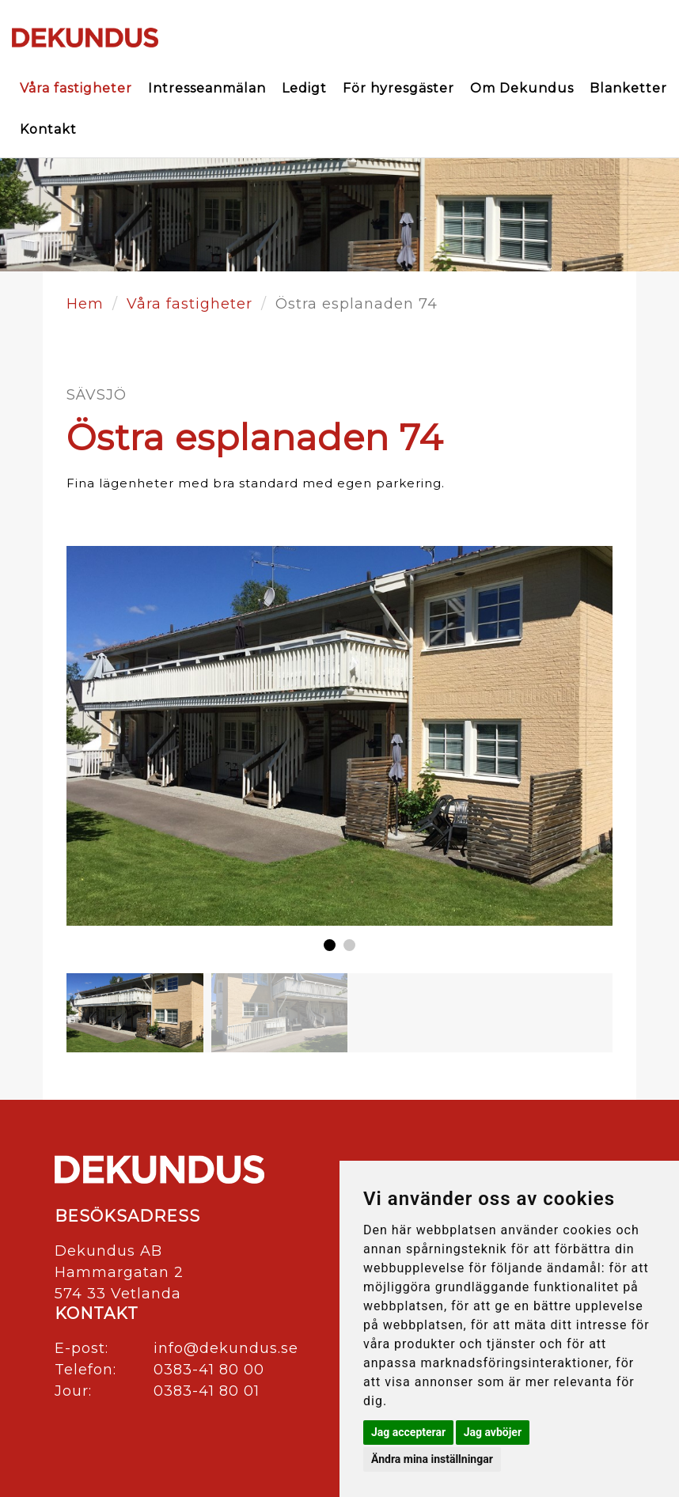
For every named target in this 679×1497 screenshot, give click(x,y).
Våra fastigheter (76, 88)
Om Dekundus (522, 88)
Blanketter (628, 88)
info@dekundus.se (226, 1348)
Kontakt (48, 129)
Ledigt (304, 88)
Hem (85, 304)
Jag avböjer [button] (493, 1432)
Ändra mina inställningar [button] (432, 1459)
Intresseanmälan (207, 88)
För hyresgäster (398, 88)
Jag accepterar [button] (408, 1432)
